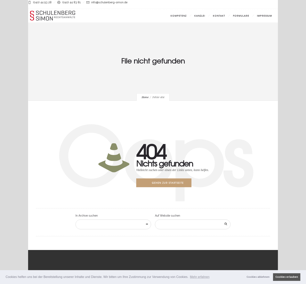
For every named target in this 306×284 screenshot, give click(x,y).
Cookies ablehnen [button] (258, 276)
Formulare (241, 15)
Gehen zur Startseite (168, 183)
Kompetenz (179, 15)
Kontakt (219, 15)
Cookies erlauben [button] (286, 276)
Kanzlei (199, 15)
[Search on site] (192, 224)
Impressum (264, 15)
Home (145, 97)
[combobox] (113, 224)
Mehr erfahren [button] (200, 277)
